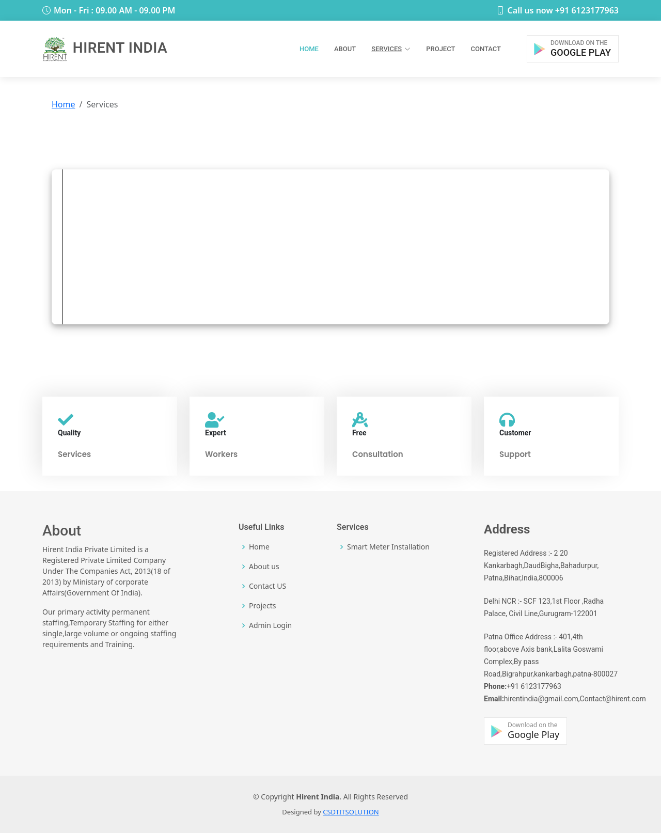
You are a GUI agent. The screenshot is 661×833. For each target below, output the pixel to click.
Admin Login (270, 625)
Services (74, 454)
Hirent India (104, 47)
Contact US (267, 586)
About (345, 49)
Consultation (377, 454)
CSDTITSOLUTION (351, 811)
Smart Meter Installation (388, 547)
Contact (485, 49)
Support (515, 454)
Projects (262, 605)
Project (440, 49)
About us (264, 566)
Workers (221, 454)
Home (309, 49)
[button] (573, 48)
